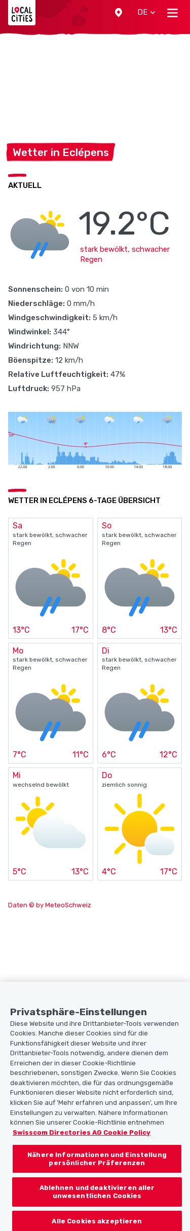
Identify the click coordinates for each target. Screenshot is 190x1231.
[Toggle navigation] (172, 13)
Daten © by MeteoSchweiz (49, 905)
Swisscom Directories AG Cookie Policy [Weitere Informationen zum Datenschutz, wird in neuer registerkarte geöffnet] (81, 1144)
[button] (118, 12)
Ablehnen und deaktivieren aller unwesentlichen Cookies (97, 1204)
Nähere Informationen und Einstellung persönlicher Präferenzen (97, 1171)
